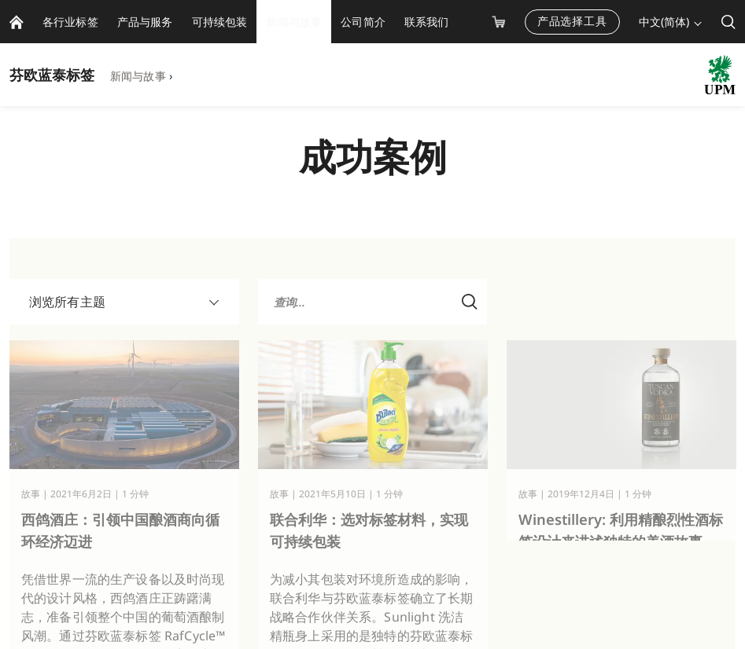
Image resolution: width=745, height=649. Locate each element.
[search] (728, 21)
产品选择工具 (572, 20)
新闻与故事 (138, 75)
